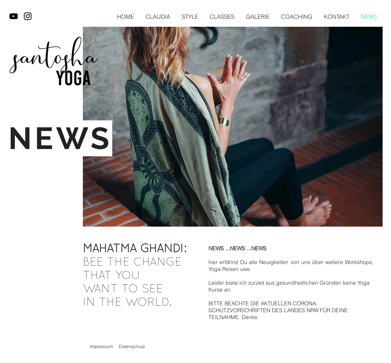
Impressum (101, 346)
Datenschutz (132, 346)
